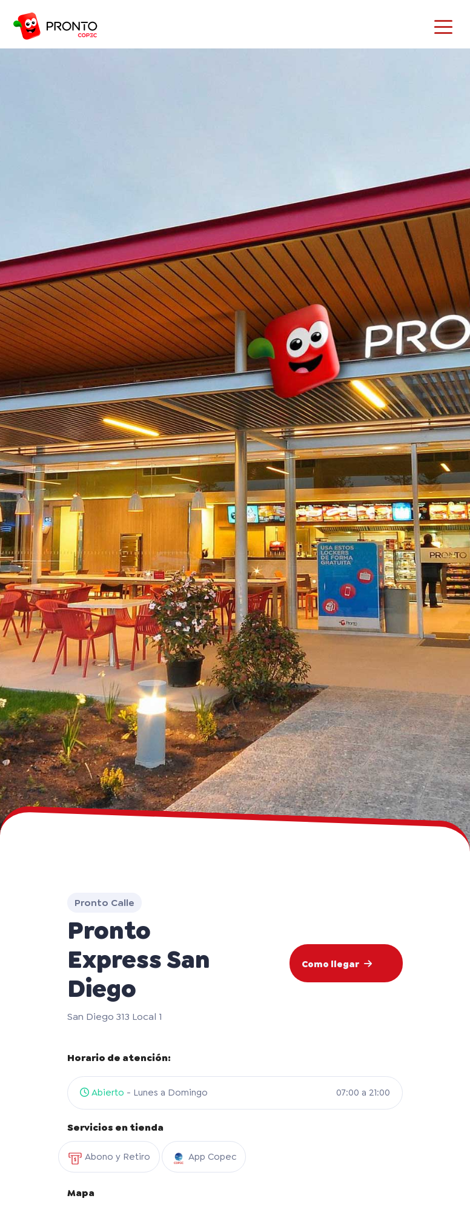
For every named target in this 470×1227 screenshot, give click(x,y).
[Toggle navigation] (443, 26)
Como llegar (337, 964)
